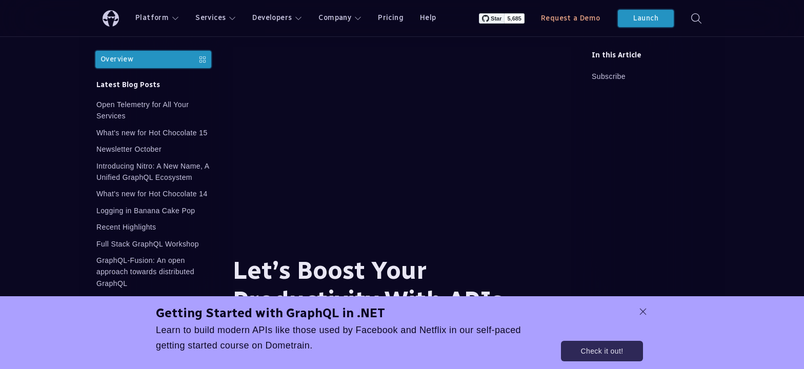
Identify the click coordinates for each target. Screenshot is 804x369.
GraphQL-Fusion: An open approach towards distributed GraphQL (145, 272)
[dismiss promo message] (643, 311)
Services (215, 17)
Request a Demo (570, 18)
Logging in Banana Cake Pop (145, 211)
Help (428, 17)
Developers (277, 17)
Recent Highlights (126, 227)
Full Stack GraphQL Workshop (147, 244)
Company (339, 17)
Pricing (391, 17)
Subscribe (609, 76)
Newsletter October (129, 149)
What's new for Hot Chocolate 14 (152, 194)
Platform (157, 17)
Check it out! (601, 351)
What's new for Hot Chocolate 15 (152, 133)
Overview (153, 59)
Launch (645, 18)
